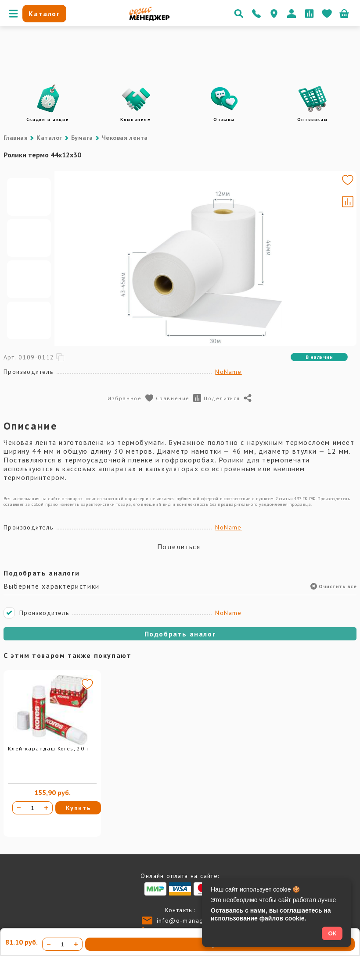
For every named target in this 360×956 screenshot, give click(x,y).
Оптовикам (312, 119)
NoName (228, 372)
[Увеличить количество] (46, 808)
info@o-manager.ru (188, 920)
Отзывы (224, 119)
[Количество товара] (32, 807)
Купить (78, 808)
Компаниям (135, 119)
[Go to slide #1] (29, 197)
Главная (16, 138)
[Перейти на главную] (149, 18)
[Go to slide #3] (29, 279)
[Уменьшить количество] (18, 808)
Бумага (82, 138)
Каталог (49, 138)
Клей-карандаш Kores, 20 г (48, 748)
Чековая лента (125, 138)
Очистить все (333, 586)
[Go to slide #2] (29, 238)
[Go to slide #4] (29, 320)
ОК (332, 933)
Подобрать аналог (180, 633)
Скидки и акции (47, 119)
